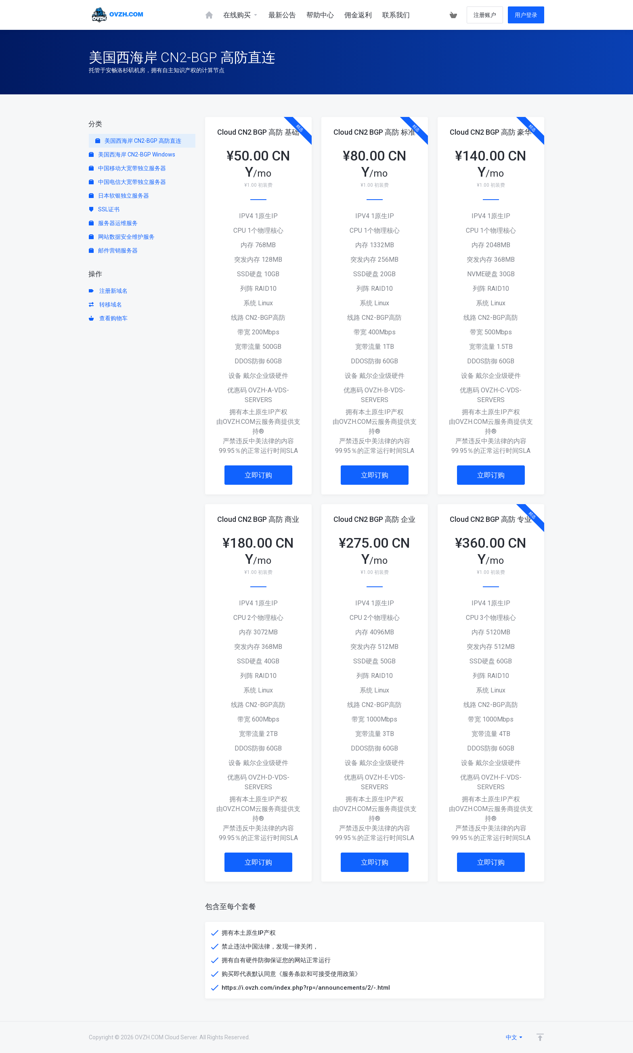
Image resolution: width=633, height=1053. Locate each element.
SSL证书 (104, 209)
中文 (514, 1037)
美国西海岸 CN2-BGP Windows (132, 154)
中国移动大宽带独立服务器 (127, 168)
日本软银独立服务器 (119, 195)
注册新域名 (108, 291)
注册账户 (485, 15)
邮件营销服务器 (113, 250)
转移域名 (105, 304)
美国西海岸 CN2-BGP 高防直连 (138, 141)
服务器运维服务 (113, 223)
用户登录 (526, 15)
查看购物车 (108, 318)
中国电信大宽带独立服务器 (127, 182)
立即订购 (258, 475)
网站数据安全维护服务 (122, 237)
